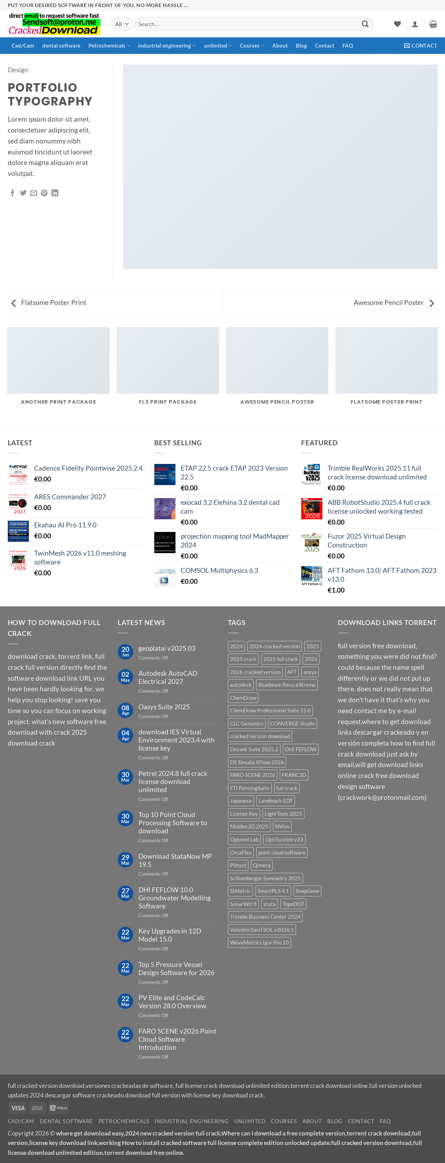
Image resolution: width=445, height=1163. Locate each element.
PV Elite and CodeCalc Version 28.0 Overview (172, 1001)
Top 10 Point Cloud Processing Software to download (172, 822)
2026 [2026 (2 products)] (311, 659)
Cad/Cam (23, 45)
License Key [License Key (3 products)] (244, 813)
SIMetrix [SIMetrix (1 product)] (240, 891)
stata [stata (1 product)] (270, 904)
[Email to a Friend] (33, 193)
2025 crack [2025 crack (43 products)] (243, 659)
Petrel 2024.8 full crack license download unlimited (173, 781)
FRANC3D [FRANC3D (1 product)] (294, 775)
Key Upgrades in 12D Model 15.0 (169, 935)
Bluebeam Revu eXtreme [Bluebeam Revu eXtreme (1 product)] (287, 684)
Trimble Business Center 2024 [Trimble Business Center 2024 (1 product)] (265, 916)
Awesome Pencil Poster (394, 302)
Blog (301, 45)
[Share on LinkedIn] (54, 193)
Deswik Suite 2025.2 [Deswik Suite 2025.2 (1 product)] (254, 749)
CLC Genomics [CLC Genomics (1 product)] (247, 723)
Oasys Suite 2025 (164, 707)
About (280, 45)
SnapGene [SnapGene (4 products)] (307, 891)
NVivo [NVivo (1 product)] (282, 826)
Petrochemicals (109, 45)
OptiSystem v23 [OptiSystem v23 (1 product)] (284, 839)
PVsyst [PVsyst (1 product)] (238, 865)
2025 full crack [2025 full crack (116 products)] (280, 659)
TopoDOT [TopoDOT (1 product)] (293, 904)
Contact (324, 45)
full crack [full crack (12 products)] (286, 788)
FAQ (347, 45)
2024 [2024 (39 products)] (236, 646)
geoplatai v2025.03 (167, 648)
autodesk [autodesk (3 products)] (241, 684)
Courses (252, 45)
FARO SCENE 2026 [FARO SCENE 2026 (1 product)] (252, 775)
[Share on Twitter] (23, 193)
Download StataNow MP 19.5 (175, 860)
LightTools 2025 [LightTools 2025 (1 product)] (283, 813)
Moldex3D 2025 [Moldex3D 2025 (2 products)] (249, 826)
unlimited (218, 45)
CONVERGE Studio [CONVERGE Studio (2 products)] (292, 723)
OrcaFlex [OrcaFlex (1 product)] (241, 852)
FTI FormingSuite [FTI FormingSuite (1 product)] (250, 788)
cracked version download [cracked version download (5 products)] (260, 736)
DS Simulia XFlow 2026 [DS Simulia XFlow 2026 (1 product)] (257, 762)
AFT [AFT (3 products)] (292, 672)
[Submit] (365, 24)
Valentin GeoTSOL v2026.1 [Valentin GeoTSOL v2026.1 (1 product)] (262, 929)
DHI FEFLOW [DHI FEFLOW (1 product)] (300, 749)
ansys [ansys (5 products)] (310, 672)
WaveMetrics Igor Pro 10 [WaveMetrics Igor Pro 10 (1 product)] (259, 942)
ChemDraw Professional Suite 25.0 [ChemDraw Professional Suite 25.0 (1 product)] (270, 710)
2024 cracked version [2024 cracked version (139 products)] (274, 646)
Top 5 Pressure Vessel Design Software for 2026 (176, 968)
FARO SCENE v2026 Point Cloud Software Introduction (177, 1039)
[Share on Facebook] (12, 193)
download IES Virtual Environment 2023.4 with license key (176, 740)
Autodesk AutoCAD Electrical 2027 (167, 677)
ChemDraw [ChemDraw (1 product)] (243, 697)
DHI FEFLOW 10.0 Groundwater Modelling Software (174, 898)
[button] (415, 24)
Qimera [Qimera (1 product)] (262, 865)
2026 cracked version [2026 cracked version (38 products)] (255, 672)
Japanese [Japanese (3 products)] (241, 800)
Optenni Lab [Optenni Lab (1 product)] (244, 839)
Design (18, 70)
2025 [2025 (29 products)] (313, 646)
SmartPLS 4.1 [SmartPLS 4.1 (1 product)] (273, 891)
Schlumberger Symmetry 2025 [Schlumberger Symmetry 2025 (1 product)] (265, 878)
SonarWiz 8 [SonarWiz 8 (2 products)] (243, 904)
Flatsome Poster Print (48, 302)
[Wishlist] (397, 24)
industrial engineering (167, 45)
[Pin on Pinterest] (44, 193)
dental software (61, 45)
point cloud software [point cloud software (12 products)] (281, 852)
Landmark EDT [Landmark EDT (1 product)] (276, 800)
